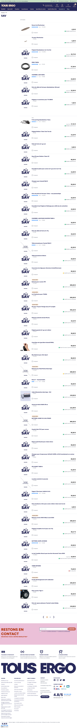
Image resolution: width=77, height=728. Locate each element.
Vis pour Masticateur (37, 37)
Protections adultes (5, 689)
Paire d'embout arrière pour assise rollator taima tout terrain (48, 504)
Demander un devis (18, 691)
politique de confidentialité (64, 631)
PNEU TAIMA (35, 62)
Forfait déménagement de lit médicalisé (42, 579)
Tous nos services (17, 682)
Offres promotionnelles (18, 705)
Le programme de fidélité (19, 698)
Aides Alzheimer (4, 695)
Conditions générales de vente (22, 722)
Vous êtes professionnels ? (19, 680)
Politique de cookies (46, 722)
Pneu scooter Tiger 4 (37, 590)
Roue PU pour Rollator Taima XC (40, 156)
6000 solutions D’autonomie (27, 654)
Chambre (3, 684)
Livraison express (63, 654)
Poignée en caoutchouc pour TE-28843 (42, 99)
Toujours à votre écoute (7, 654)
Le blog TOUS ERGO (31, 688)
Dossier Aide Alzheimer (31, 693)
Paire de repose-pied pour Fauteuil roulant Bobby (45, 603)
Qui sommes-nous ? (31, 680)
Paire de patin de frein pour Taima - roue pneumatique (46, 193)
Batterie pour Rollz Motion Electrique (42, 368)
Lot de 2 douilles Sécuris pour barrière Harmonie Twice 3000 (48, 553)
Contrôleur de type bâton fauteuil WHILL (43, 342)
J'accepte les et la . (55, 631)
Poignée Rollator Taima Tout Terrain (41, 131)
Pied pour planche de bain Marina (41, 317)
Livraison (16, 684)
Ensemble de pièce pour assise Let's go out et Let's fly (46, 168)
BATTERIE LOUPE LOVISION (39, 541)
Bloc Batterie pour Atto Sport (40, 355)
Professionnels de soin (5, 691)
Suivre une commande (18, 689)
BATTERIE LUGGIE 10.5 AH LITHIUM (41, 418)
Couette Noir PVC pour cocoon (40, 429)
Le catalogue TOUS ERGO (32, 686)
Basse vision (3, 697)
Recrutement (29, 689)
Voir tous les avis (58, 697)
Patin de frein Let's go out (39, 144)
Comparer (36, 32)
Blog (68, 9)
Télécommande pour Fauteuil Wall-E (41, 243)
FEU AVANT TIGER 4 (37, 466)
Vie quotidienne (4, 688)
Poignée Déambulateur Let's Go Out (41, 50)
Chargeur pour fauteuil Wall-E (40, 181)
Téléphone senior (4, 693)
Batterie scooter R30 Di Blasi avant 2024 (43, 517)
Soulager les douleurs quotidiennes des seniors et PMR (6, 704)
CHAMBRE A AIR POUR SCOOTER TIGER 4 (43, 218)
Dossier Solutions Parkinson (32, 695)
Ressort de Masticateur (38, 25)
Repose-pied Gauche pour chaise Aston (42, 441)
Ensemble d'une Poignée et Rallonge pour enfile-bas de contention (50, 206)
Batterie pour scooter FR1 (39, 282)
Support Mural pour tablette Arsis (41, 491)
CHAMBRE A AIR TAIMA (38, 74)
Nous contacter (30, 684)
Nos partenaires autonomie (32, 691)
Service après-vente (18, 703)
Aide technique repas (5, 686)
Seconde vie (62, 9)
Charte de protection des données (34, 722)
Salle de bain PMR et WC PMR (6, 682)
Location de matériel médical (19, 693)
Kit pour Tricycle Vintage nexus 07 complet (43, 306)
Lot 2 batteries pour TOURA (39, 294)
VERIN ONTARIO (36, 566)
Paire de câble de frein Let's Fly (40, 230)
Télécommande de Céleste (39, 255)
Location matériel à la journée (40, 479)
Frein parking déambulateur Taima (41, 120)
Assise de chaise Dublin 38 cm (40, 404)
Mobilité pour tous (4, 680)
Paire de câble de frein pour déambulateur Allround (45, 87)
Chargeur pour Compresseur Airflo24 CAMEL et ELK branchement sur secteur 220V (53, 454)
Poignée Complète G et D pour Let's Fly (42, 528)
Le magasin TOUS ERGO (31, 682)
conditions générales (51, 631)
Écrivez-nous (45, 696)
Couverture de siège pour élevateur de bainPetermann (46, 268)
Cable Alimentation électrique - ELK (41, 392)
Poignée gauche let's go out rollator (41, 330)
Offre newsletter (17, 706)
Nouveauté (16, 708)
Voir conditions (25, 1)
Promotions (16, 710)
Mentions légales (12, 722)
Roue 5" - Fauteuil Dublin (38, 379)
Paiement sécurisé (43, 654)
